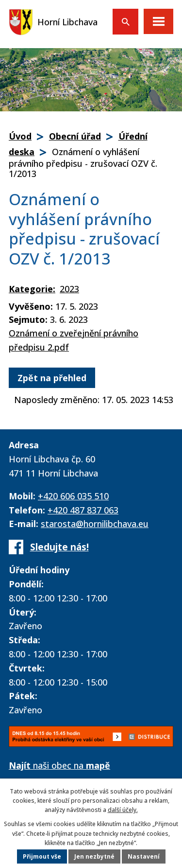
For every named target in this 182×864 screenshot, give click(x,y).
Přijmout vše (42, 856)
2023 (69, 289)
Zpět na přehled (51, 378)
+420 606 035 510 (73, 496)
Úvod (20, 136)
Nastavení (144, 856)
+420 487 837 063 (83, 510)
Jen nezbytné (94, 856)
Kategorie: (32, 289)
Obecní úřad (75, 136)
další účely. (123, 810)
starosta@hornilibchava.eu (95, 523)
